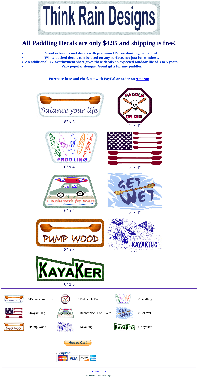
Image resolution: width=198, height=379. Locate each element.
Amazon (142, 79)
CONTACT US (99, 371)
